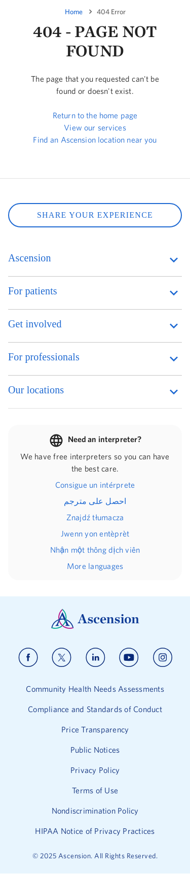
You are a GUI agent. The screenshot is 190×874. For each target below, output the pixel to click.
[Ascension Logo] (95, 626)
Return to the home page (95, 115)
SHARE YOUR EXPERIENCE (95, 215)
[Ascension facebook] (28, 657)
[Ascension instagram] (162, 657)
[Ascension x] (61, 657)
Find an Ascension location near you (95, 140)
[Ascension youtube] (129, 657)
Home (74, 11)
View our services (95, 127)
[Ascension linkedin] (95, 657)
